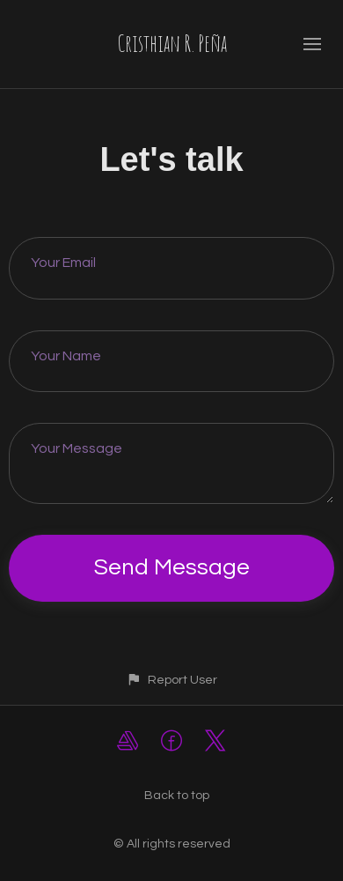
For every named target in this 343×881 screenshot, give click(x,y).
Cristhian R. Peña (172, 43)
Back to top (176, 795)
